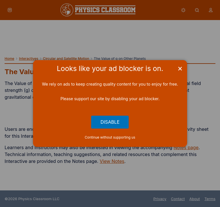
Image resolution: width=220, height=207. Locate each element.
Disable (110, 122)
